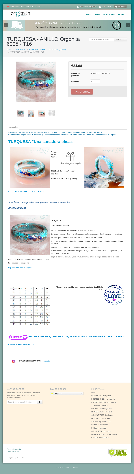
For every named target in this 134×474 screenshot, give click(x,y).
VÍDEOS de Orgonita (99, 405)
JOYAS (97, 15)
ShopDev (20, 458)
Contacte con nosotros (100, 438)
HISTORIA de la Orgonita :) (101, 409)
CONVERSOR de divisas (101, 431)
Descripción (13, 127)
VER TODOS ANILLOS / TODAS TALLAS (26, 192)
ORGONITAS (109, 15)
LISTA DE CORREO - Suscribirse (104, 434)
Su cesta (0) (120, 7)
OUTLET (122, 15)
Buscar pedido (105, 7)
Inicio (88, 15)
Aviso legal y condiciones (101, 421)
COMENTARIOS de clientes (102, 415)
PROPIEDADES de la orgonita (103, 399)
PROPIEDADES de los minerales (104, 402)
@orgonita (46, 361)
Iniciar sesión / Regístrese (86, 7)
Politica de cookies (98, 428)
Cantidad (75, 81)
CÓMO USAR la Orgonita (101, 396)
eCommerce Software (63, 467)
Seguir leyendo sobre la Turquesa (20, 268)
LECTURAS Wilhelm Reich (101, 412)
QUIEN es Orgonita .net (100, 418)
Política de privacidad (99, 425)
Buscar (118, 39)
